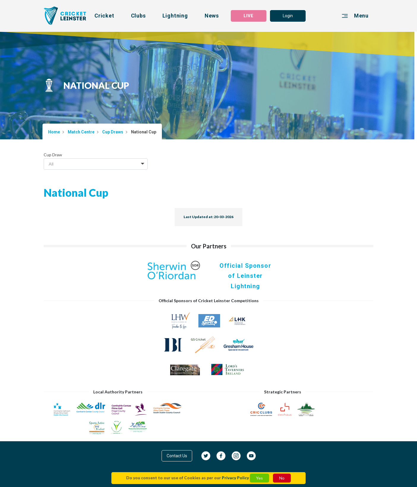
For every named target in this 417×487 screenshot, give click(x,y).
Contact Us (177, 455)
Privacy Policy (235, 477)
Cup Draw (53, 154)
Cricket (104, 15)
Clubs (138, 15)
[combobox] (96, 164)
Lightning (175, 15)
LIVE (249, 15)
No (282, 477)
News (212, 15)
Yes (259, 477)
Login (288, 15)
